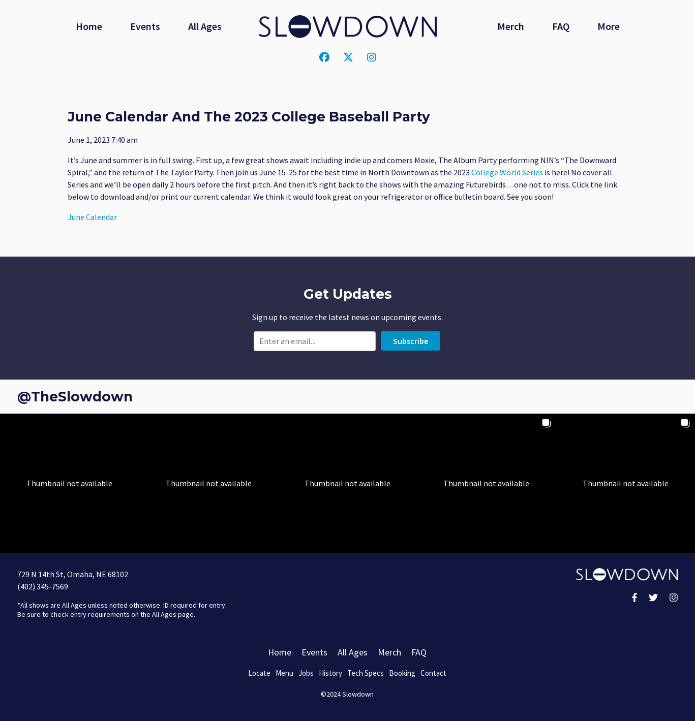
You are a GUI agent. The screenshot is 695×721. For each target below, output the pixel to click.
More (608, 26)
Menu (284, 673)
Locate (259, 673)
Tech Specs (365, 673)
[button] (69, 483)
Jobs (306, 673)
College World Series (507, 172)
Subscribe (410, 341)
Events (145, 26)
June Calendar (92, 217)
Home (89, 26)
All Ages (205, 26)
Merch (510, 26)
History (330, 673)
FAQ (560, 26)
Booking (402, 673)
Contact (433, 673)
